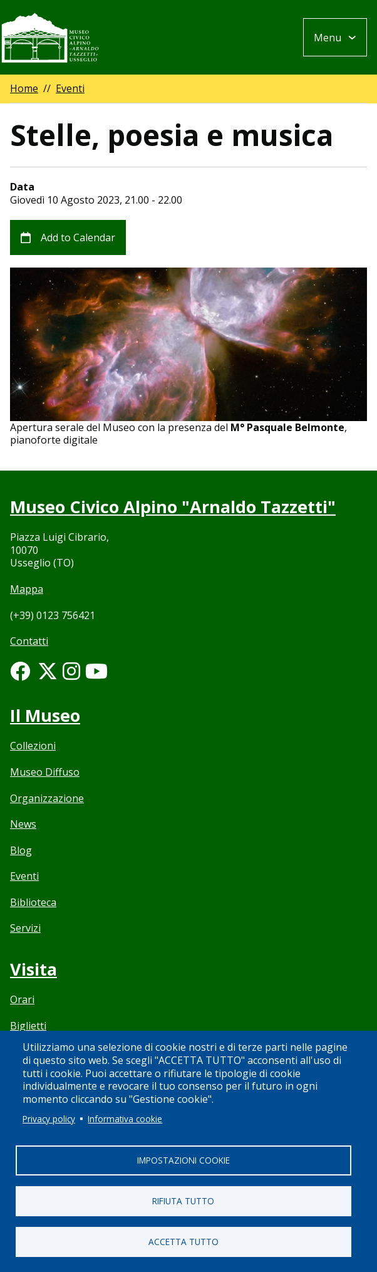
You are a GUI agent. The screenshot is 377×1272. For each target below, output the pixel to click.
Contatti (29, 641)
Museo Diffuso (45, 772)
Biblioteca (33, 902)
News (23, 824)
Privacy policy (49, 1119)
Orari (22, 999)
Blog (21, 850)
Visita (33, 969)
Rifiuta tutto (183, 1201)
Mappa (26, 589)
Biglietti (28, 1026)
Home (24, 88)
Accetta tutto (183, 1242)
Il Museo (45, 715)
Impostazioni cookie (183, 1160)
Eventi (70, 88)
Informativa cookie (125, 1119)
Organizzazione (47, 798)
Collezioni (33, 746)
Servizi (25, 928)
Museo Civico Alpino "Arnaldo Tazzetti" (173, 506)
